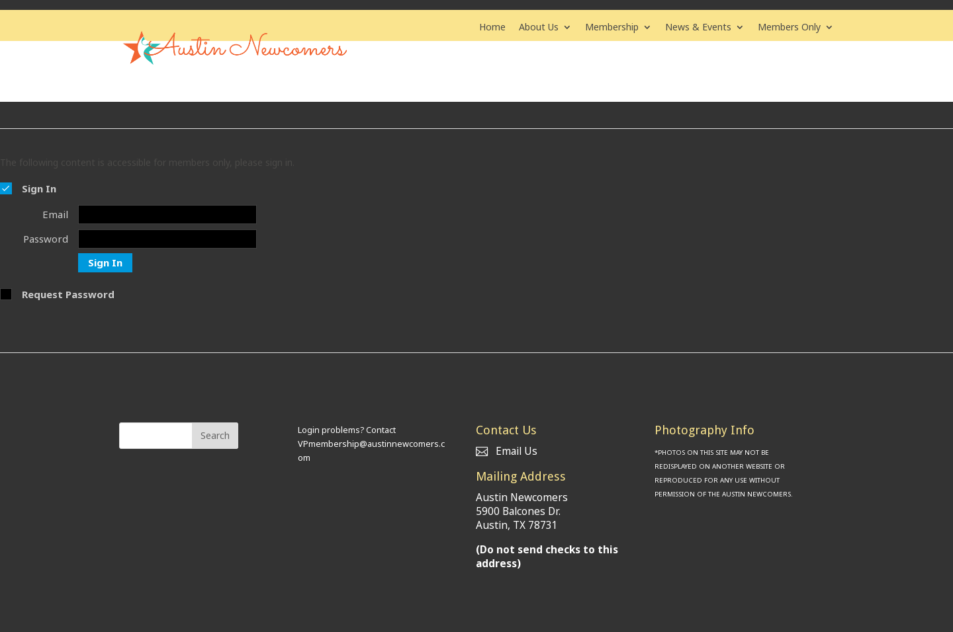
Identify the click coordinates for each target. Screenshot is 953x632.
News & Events (698, 27)
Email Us (506, 449)
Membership (612, 27)
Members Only (789, 27)
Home (492, 27)
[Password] (167, 237)
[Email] (167, 213)
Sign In (105, 260)
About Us (539, 27)
